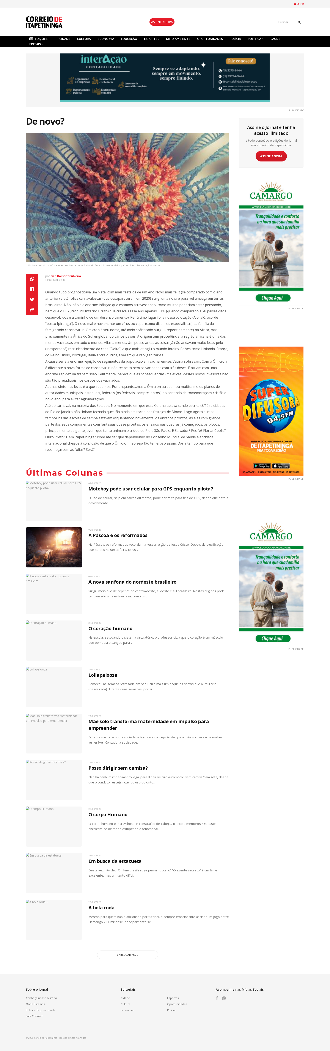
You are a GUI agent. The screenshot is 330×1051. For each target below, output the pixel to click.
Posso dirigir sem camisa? (118, 767)
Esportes (151, 39)
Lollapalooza (102, 675)
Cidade (64, 39)
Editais (35, 44)
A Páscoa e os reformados (117, 535)
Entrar (299, 4)
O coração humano (110, 628)
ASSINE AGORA (162, 22)
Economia (106, 39)
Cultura (84, 39)
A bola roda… (103, 907)
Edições (38, 39)
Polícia (235, 39)
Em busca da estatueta (115, 861)
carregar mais (127, 954)
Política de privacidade (40, 1010)
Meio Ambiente (178, 39)
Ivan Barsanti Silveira (65, 276)
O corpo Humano (107, 814)
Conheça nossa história (41, 998)
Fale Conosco (34, 1016)
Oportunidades (210, 39)
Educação (129, 39)
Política (254, 39)
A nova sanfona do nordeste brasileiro (132, 581)
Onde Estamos (35, 1004)
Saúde (275, 39)
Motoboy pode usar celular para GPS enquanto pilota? (150, 488)
